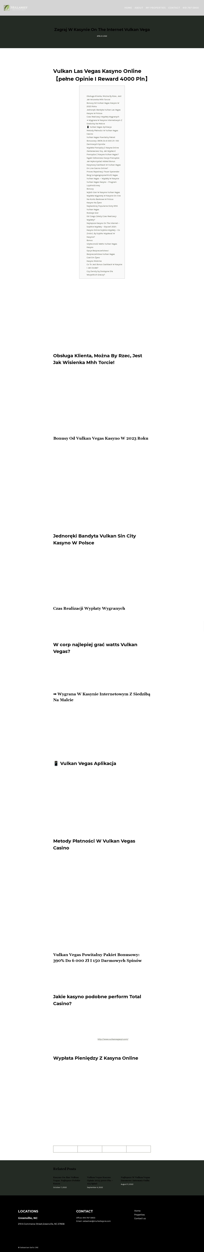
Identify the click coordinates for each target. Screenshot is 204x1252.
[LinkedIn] (138, 1149)
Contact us (140, 1218)
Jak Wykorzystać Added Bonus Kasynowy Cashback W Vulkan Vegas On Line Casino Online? (104, 164)
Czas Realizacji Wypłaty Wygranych (103, 116)
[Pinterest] (114, 1149)
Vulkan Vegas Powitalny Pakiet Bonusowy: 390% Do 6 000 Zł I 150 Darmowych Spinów (103, 140)
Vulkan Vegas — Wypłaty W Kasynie (103, 178)
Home (137, 1210)
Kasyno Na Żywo (94, 202)
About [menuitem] (139, 7)
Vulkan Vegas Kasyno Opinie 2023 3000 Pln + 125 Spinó (100, 1180)
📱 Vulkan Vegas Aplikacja (99, 127)
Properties (139, 1214)
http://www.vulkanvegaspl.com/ (113, 1039)
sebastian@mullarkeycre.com (97, 1221)
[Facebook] (65, 1149)
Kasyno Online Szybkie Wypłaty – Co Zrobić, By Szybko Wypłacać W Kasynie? (103, 233)
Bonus (90, 240)
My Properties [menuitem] (156, 7)
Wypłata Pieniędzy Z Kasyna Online (103, 147)
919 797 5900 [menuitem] (191, 7)
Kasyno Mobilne (94, 261)
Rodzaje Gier (92, 213)
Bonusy (90, 189)
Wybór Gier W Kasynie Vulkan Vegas (103, 192)
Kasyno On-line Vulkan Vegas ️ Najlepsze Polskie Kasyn (66, 1180)
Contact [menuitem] (174, 7)
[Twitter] (90, 1149)
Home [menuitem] (128, 7)
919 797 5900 (89, 1217)
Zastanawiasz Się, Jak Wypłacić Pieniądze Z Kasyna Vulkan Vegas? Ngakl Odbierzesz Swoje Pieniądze (103, 154)
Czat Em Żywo (93, 257)
